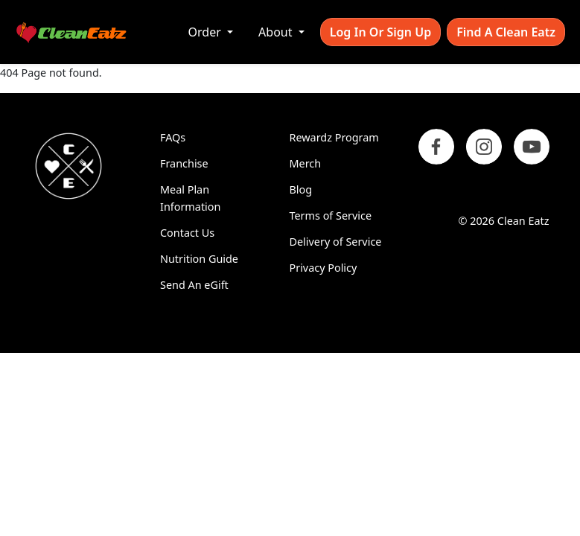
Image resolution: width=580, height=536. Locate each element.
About (277, 32)
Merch (306, 163)
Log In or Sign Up (380, 32)
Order (206, 32)
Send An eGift (194, 285)
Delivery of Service (336, 241)
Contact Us (187, 233)
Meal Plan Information (190, 198)
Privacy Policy (323, 268)
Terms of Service (331, 215)
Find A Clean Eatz (505, 32)
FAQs (172, 137)
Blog (301, 189)
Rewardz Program (334, 137)
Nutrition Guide (199, 259)
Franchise (184, 163)
